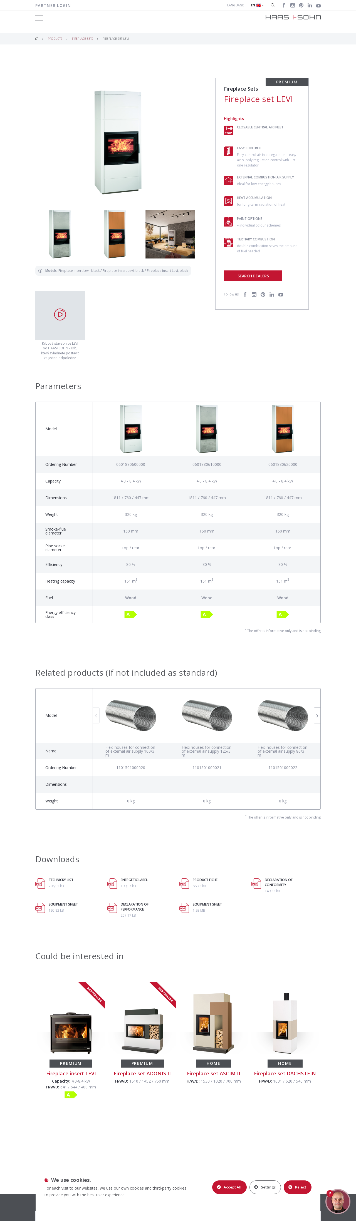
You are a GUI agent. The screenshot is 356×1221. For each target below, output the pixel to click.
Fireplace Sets (82, 39)
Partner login (53, 5)
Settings (265, 1187)
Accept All (229, 1187)
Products (55, 39)
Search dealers (253, 275)
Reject (297, 1187)
